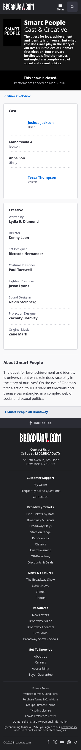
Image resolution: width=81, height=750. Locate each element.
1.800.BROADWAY (47, 453)
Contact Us (38, 449)
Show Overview (16, 96)
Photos (41, 598)
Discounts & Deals (40, 562)
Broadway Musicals (40, 520)
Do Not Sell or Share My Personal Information (40, 721)
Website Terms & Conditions (40, 694)
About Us (40, 656)
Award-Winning (40, 550)
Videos (40, 592)
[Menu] (60, 7)
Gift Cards (40, 633)
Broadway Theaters (40, 627)
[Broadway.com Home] (18, 6)
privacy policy (69, 727)
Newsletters (40, 615)
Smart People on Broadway (26, 412)
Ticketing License (40, 710)
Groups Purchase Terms (40, 705)
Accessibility (40, 668)
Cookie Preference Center (40, 716)
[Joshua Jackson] (16, 120)
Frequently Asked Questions (40, 491)
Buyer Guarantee (41, 674)
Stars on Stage (40, 532)
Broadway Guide (40, 621)
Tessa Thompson (42, 177)
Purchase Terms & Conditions (40, 699)
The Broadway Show (40, 579)
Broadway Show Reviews (40, 639)
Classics (40, 544)
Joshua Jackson (41, 122)
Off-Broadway (40, 556)
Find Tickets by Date (40, 514)
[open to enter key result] (72, 7)
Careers (40, 662)
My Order (40, 485)
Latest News (40, 585)
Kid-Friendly (40, 538)
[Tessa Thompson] (17, 175)
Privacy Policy (40, 688)
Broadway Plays (40, 526)
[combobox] (71, 7)
